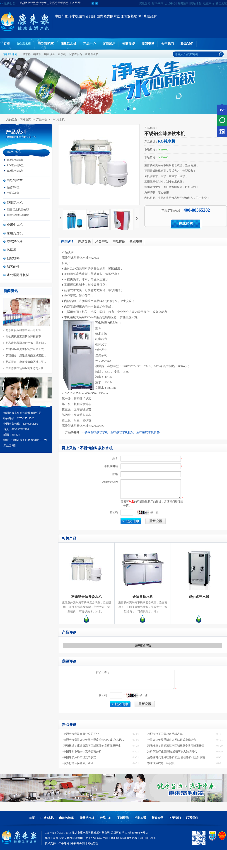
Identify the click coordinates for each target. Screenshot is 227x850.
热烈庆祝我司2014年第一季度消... (26, 342)
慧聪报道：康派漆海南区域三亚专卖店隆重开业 (92, 745)
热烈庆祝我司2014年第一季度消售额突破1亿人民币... (51, 3)
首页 (7, 43)
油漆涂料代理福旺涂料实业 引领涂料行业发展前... (177, 757)
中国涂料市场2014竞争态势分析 (82, 751)
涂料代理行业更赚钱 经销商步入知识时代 (172, 751)
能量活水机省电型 (18, 215)
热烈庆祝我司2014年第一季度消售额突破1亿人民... (93, 739)
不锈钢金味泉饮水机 (95, 432)
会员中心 (170, 3)
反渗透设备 (75, 54)
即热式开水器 (199, 597)
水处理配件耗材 (18, 275)
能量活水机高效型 (18, 209)
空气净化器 (15, 241)
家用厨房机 (15, 233)
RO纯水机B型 (15, 165)
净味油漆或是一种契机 (160, 763)
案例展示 (109, 43)
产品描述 (67, 242)
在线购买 (186, 223)
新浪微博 (157, 3)
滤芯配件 (13, 266)
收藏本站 (208, 3)
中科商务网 (78, 843)
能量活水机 (68, 43)
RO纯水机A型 (15, 170)
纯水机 (37, 54)
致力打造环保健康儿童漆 (78, 763)
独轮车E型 (13, 187)
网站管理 (92, 843)
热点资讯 (136, 242)
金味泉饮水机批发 (122, 432)
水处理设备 (92, 54)
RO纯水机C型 (15, 160)
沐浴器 (11, 250)
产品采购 (84, 242)
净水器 (26, 54)
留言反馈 (221, 3)
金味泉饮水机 (143, 597)
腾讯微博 (144, 3)
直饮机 (62, 54)
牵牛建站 (63, 843)
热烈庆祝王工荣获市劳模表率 (23, 336)
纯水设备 (49, 54)
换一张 (154, 512)
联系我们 (187, 43)
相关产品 (101, 242)
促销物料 (13, 258)
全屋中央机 (15, 225)
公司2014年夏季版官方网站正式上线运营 (171, 739)
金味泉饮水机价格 (148, 432)
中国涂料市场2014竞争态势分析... (26, 368)
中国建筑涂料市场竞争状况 (79, 757)
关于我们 (167, 43)
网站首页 (25, 119)
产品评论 (118, 242)
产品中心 (89, 43)
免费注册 (183, 3)
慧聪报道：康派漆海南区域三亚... (26, 355)
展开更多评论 (143, 645)
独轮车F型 (13, 192)
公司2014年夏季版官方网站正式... (26, 349)
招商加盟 (128, 43)
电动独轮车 (46, 43)
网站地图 (195, 3)
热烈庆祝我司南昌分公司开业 (23, 330)
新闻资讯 (148, 43)
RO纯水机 (24, 43)
